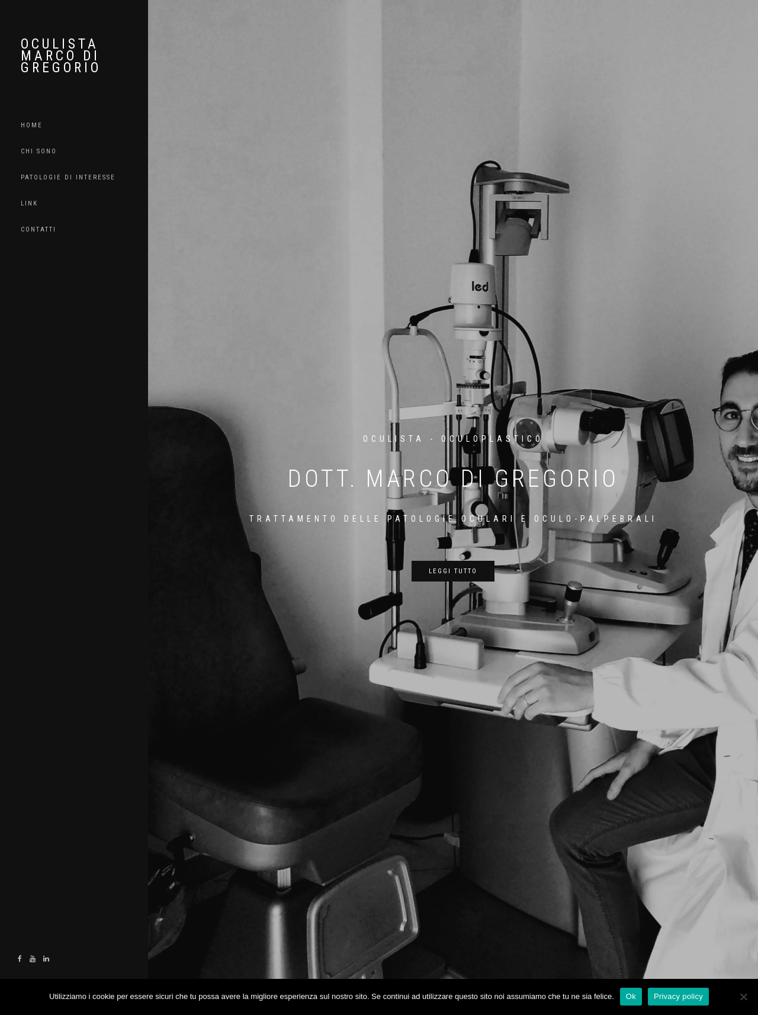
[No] (743, 997)
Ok (631, 996)
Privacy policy (678, 996)
